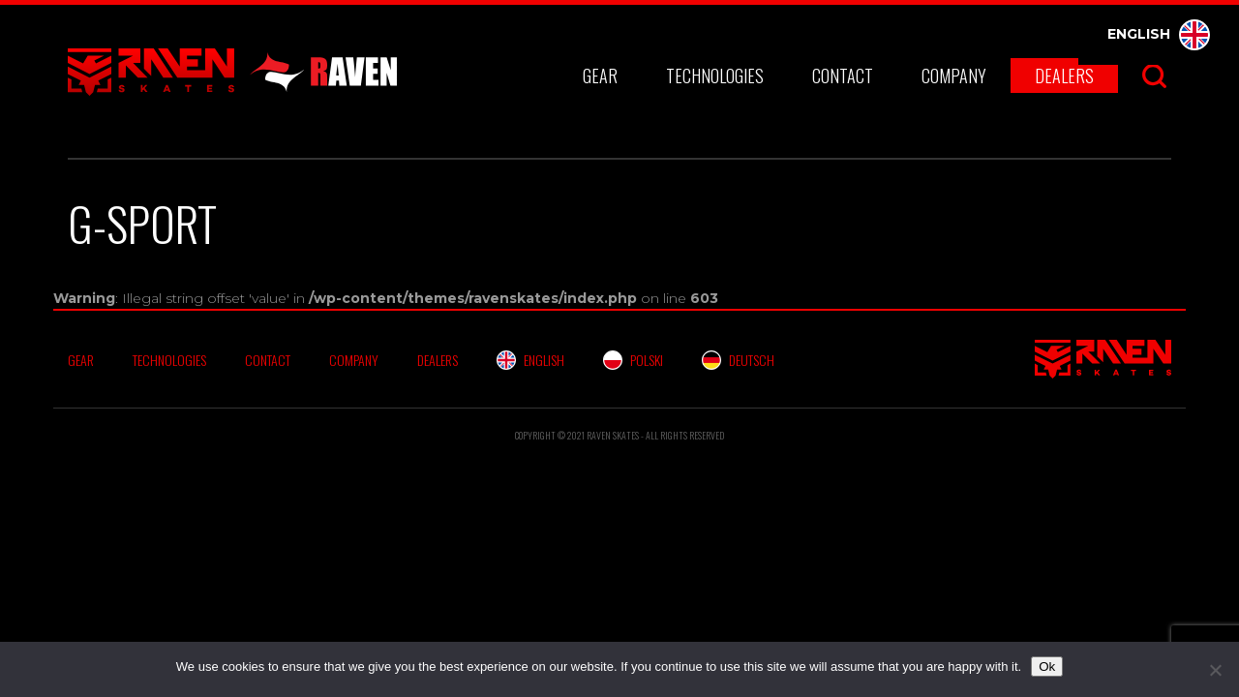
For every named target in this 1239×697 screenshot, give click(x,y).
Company (954, 75)
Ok (1047, 666)
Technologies (715, 75)
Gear (600, 75)
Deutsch (738, 359)
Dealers (1064, 75)
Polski (633, 359)
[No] (1214, 670)
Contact (842, 75)
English (1158, 34)
